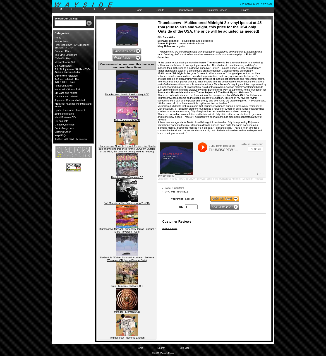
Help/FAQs (61, 135)
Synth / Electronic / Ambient (70, 110)
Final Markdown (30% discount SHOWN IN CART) (72, 46)
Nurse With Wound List (67, 89)
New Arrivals (61, 41)
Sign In (160, 10)
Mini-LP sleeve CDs (65, 117)
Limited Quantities (64, 124)
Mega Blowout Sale (65, 62)
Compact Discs (63, 51)
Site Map (184, 347)
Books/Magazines (64, 128)
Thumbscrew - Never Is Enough (127, 337)
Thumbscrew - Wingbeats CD (127, 177)
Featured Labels (64, 85)
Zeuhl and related (64, 113)
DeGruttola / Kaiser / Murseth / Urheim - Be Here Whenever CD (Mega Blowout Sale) (127, 259)
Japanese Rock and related (70, 100)
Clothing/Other (63, 131)
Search (245, 10)
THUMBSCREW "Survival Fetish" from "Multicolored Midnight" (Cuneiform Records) (221, 179)
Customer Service (217, 10)
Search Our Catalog (66, 18)
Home (139, 10)
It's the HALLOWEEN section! (71, 139)
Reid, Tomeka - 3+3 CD (127, 120)
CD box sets (61, 121)
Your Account (185, 10)
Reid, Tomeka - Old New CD (127, 286)
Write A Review (169, 228)
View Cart (266, 3)
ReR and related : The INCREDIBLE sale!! (67, 80)
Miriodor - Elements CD (127, 311)
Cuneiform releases (66, 75)
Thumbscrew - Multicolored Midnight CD (127, 94)
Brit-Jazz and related (66, 92)
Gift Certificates (63, 65)
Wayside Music (86, 6)
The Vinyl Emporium (66, 54)
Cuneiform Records (167, 179)
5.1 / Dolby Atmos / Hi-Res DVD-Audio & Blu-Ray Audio (73, 70)
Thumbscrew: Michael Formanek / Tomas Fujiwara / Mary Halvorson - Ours (127, 230)
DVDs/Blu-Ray (63, 58)
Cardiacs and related (66, 96)
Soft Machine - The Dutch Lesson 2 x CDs (127, 203)
